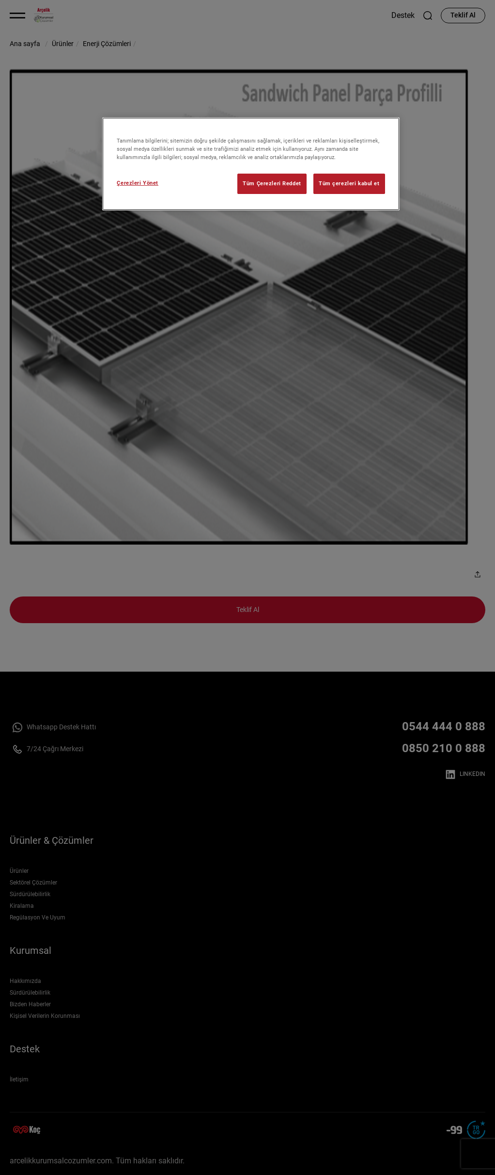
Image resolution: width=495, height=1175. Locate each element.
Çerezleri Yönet (137, 182)
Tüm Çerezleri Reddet (272, 183)
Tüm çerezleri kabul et (349, 183)
